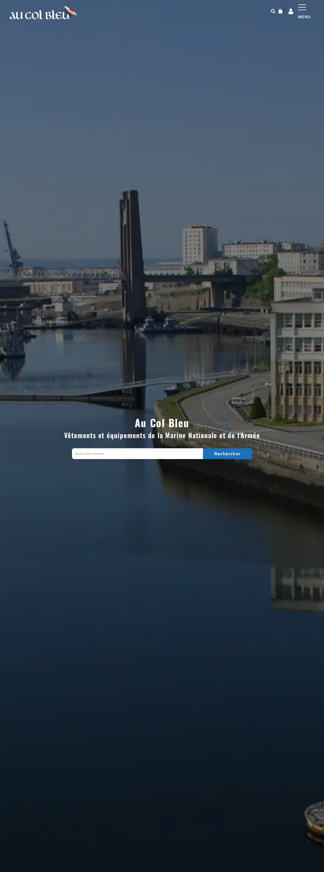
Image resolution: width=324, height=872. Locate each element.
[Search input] (138, 454)
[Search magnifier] (227, 453)
